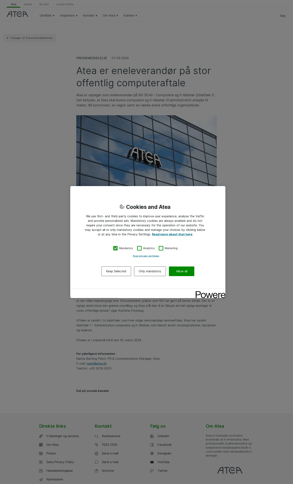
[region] (147, 242)
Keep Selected (116, 271)
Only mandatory (150, 271)
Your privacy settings (146, 255)
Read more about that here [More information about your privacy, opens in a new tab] (172, 234)
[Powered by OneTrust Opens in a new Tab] (209, 291)
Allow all (181, 271)
